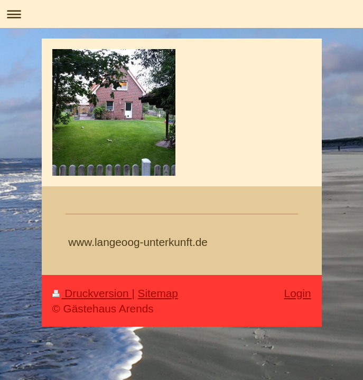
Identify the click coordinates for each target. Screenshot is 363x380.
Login (297, 293)
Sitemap (158, 293)
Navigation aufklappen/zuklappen (181, 14)
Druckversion (92, 293)
